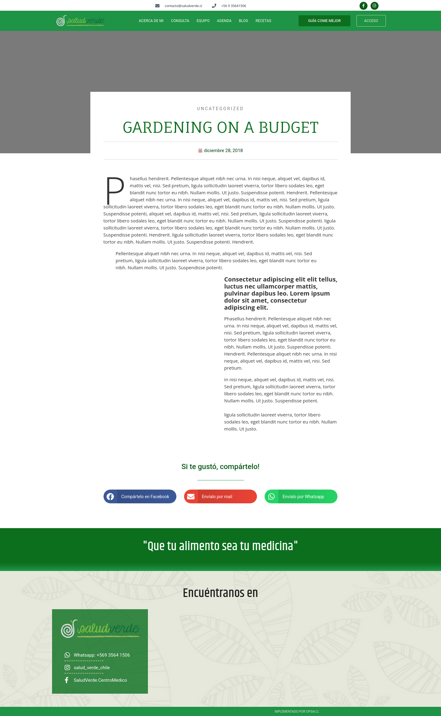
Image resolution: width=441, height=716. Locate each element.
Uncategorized (220, 108)
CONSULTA (180, 21)
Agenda (224, 21)
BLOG (243, 21)
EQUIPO (203, 21)
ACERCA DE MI (151, 21)
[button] (140, 496)
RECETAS (263, 21)
